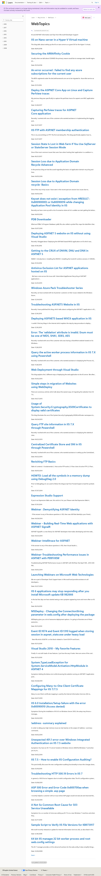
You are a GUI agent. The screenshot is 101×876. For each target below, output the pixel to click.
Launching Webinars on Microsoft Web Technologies (62, 574)
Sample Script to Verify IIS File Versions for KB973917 (62, 824)
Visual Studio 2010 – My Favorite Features (55, 648)
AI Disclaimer (5, 875)
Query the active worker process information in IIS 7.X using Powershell (63, 353)
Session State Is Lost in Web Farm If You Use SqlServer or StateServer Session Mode (63, 145)
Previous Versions (16, 875)
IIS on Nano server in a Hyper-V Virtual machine (59, 39)
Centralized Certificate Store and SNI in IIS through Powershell (56, 445)
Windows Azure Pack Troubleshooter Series (57, 288)
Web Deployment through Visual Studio (55, 369)
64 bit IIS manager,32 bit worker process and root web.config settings (60, 840)
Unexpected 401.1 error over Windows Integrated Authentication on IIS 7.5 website (60, 741)
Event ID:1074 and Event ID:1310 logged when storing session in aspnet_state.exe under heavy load (62, 632)
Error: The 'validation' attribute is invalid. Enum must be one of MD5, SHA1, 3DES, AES (62, 333)
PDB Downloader (41, 219)
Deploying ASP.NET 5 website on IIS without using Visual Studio (60, 234)
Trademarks (77, 875)
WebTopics (51, 17)
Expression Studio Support (47, 495)
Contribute (33, 875)
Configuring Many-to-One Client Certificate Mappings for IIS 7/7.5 (57, 687)
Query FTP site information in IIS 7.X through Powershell (52, 425)
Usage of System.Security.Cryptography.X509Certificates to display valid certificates (61, 407)
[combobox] (12, 20)
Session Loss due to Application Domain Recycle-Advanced (55, 162)
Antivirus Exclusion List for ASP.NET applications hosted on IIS (59, 269)
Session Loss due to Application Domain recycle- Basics (55, 182)
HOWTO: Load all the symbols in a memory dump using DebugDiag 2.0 (60, 477)
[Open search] (92, 2)
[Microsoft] (3, 2)
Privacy (40, 875)
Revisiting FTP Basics (43, 461)
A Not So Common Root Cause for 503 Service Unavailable (54, 806)
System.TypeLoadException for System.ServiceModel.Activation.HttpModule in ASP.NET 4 (59, 666)
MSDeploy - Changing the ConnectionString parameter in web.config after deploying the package (63, 612)
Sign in (97, 2)
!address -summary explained (48, 723)
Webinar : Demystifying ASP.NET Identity (55, 509)
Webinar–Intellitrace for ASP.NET (50, 540)
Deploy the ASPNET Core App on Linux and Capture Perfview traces (62, 91)
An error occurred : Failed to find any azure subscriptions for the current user (56, 71)
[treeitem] (12, 24)
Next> (33, 855)
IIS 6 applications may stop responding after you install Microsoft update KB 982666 (60, 592)
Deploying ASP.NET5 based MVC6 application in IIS (61, 318)
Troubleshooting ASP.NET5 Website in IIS (55, 304)
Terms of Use (67, 875)
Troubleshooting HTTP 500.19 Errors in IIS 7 (56, 773)
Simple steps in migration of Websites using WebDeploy (53, 385)
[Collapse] (23, 16)
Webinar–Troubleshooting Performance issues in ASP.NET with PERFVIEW (60, 556)
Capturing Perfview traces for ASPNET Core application (53, 111)
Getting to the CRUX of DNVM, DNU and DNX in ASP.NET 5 (59, 252)
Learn (33, 17)
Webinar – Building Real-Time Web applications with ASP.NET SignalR (62, 525)
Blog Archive (41, 17)
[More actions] (94, 17)
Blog (25, 875)
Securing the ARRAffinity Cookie (50, 53)
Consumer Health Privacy (53, 875)
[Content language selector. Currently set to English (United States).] (10, 870)
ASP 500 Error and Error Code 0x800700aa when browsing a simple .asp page (60, 789)
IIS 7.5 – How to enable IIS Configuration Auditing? (61, 759)
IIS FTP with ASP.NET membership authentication (60, 130)
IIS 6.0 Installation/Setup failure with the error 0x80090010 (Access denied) (58, 704)
